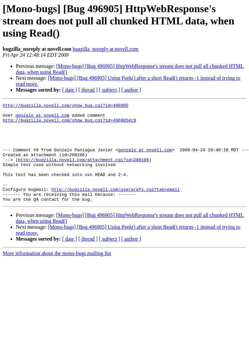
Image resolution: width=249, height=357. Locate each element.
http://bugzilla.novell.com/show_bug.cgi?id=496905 (65, 106)
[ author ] (131, 90)
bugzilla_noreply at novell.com (105, 49)
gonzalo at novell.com (42, 118)
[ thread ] (88, 90)
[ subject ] (109, 90)
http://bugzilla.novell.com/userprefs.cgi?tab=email (115, 207)
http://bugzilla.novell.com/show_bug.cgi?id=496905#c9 (69, 124)
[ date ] (69, 90)
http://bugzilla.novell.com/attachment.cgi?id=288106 (83, 171)
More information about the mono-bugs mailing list (57, 273)
